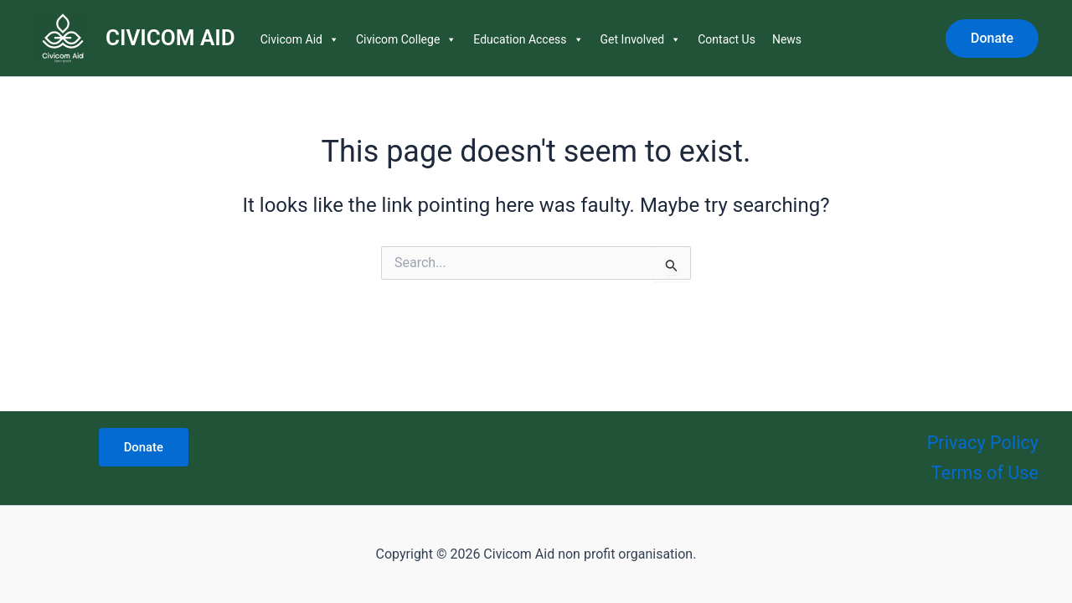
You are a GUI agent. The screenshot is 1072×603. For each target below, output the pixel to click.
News (786, 39)
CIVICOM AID (170, 37)
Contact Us (726, 39)
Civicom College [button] (406, 39)
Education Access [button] (528, 39)
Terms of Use (984, 471)
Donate (143, 446)
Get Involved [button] (641, 39)
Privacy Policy (981, 441)
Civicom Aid (299, 39)
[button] (992, 38)
